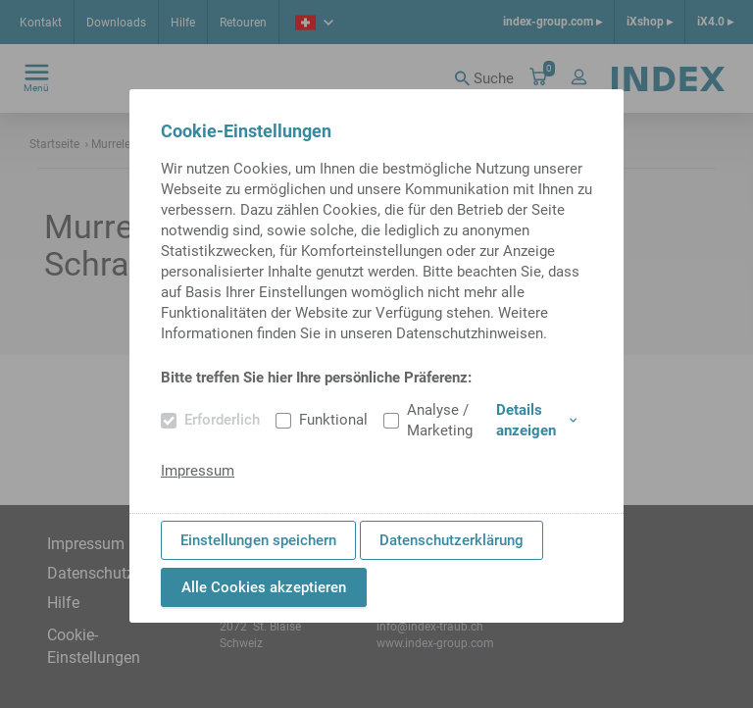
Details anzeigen (536, 420)
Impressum (197, 471)
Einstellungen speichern (258, 540)
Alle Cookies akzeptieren (263, 587)
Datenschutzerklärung (451, 540)
